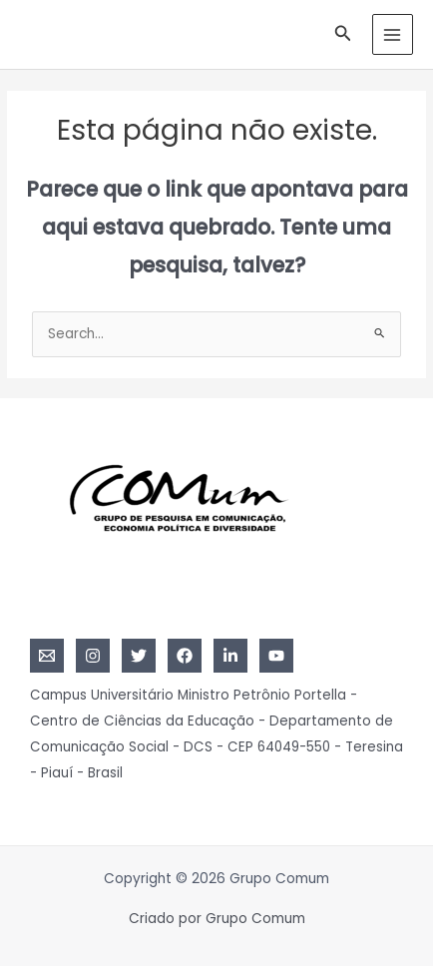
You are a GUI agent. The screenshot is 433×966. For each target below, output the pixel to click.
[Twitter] (139, 656)
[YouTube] (276, 656)
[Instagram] (93, 656)
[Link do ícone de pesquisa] (343, 35)
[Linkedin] (230, 656)
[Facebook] (185, 656)
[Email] (47, 656)
